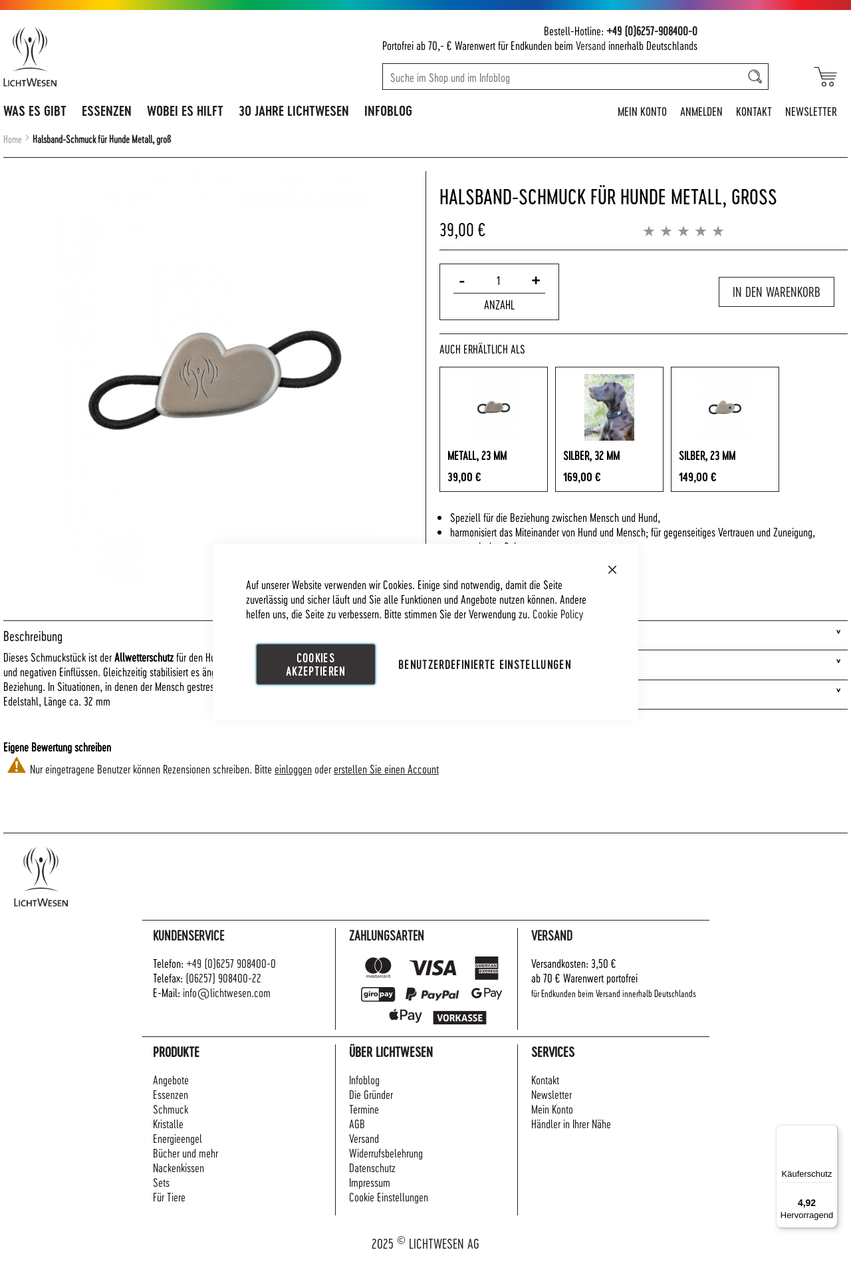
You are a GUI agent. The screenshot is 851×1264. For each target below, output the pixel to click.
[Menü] (830, 1133)
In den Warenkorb (776, 292)
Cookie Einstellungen (388, 1196)
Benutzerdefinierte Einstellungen (484, 663)
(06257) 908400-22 (223, 977)
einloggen (293, 768)
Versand (591, 45)
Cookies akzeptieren (316, 663)
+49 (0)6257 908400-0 (231, 963)
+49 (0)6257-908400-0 (651, 30)
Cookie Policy (558, 613)
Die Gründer (371, 1094)
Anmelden (701, 111)
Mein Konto (642, 111)
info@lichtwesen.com (227, 992)
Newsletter (811, 111)
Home (12, 139)
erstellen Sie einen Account (386, 768)
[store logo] (87, 56)
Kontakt (754, 111)
